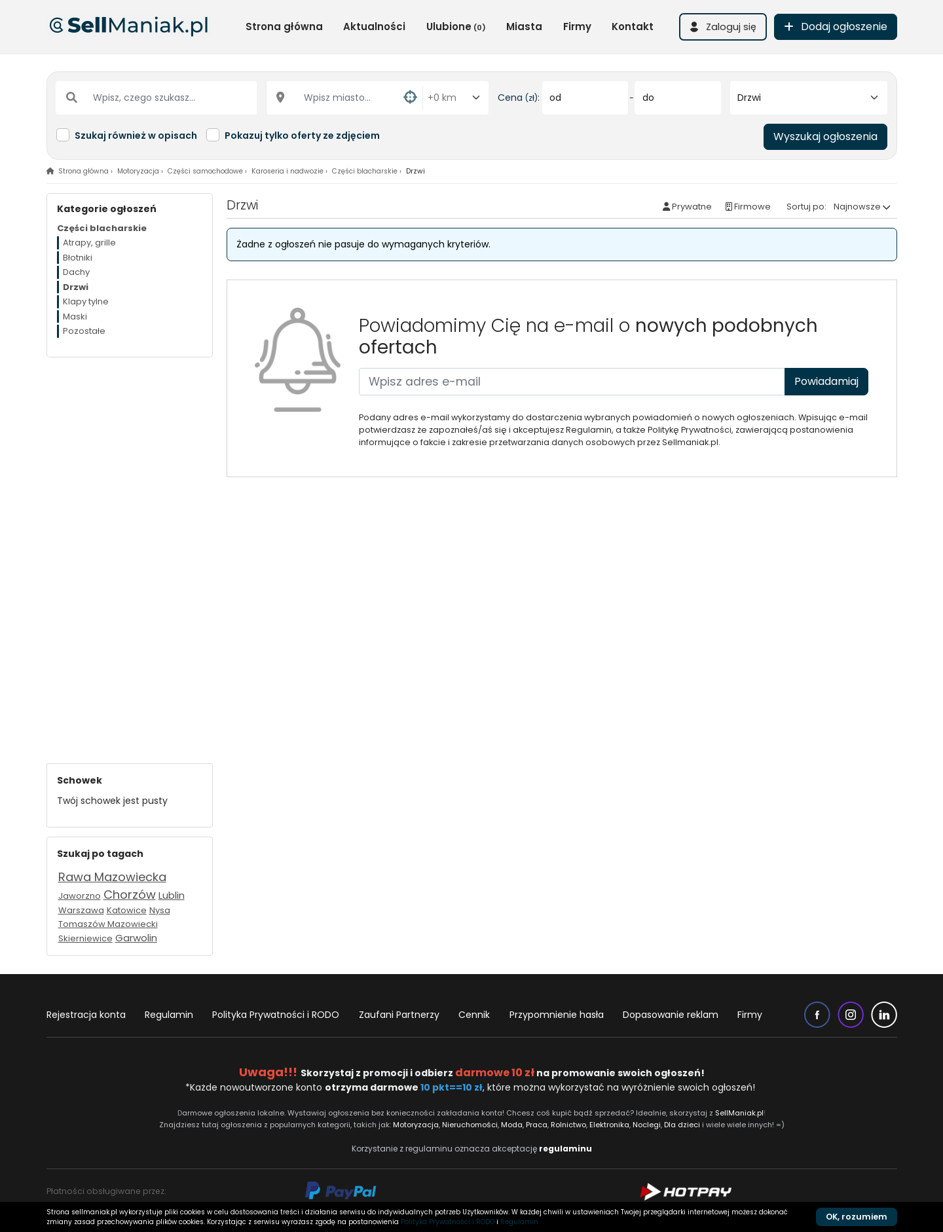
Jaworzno (79, 896)
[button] (723, 27)
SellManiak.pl (739, 1113)
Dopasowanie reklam (670, 1014)
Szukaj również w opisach (136, 135)
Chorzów (129, 894)
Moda (512, 1124)
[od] (585, 98)
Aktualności (374, 26)
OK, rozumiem (856, 1216)
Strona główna (284, 26)
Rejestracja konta (86, 1014)
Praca (536, 1124)
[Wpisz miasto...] (344, 98)
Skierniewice (85, 938)
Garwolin (136, 938)
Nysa (159, 910)
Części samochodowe (205, 171)
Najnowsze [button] (857, 206)
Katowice (127, 910)
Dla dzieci (682, 1124)
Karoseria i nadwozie (287, 171)
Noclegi (647, 1124)
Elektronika (609, 1124)
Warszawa (81, 910)
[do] (677, 98)
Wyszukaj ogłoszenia (825, 136)
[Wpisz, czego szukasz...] (156, 98)
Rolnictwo (568, 1124)
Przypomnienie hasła (556, 1014)
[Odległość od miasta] (455, 98)
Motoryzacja (138, 171)
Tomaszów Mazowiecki (108, 924)
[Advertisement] (129, 553)
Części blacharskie (365, 171)
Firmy (577, 26)
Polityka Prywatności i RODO (275, 1014)
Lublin (171, 895)
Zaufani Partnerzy (399, 1014)
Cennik (474, 1014)
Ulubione (456, 26)
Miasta (524, 26)
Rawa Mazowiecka (112, 877)
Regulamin (169, 1014)
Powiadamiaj (826, 381)
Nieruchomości (470, 1124)
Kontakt (633, 26)
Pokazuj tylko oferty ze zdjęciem (302, 135)
